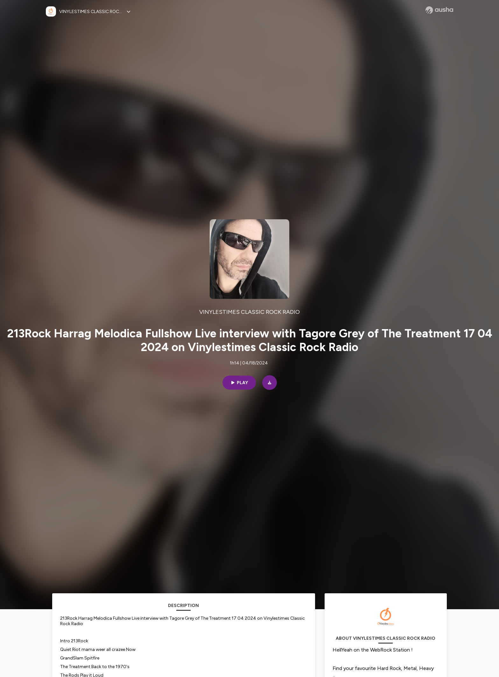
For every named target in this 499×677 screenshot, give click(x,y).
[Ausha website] (439, 10)
